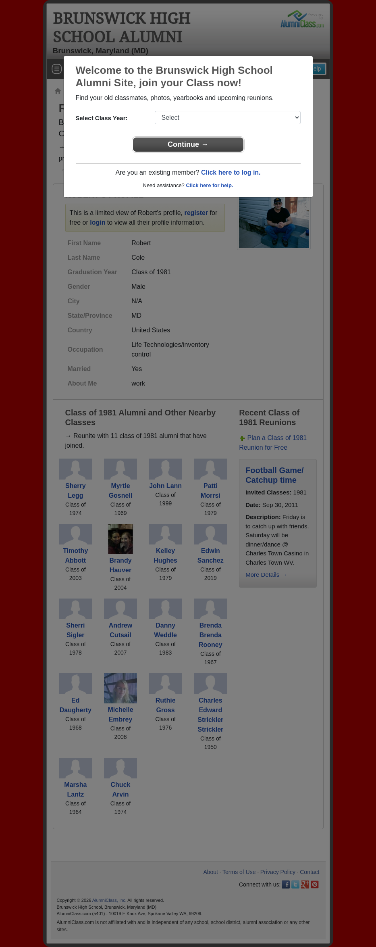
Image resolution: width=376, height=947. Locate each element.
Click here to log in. (231, 172)
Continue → (188, 144)
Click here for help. (209, 185)
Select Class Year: (102, 118)
